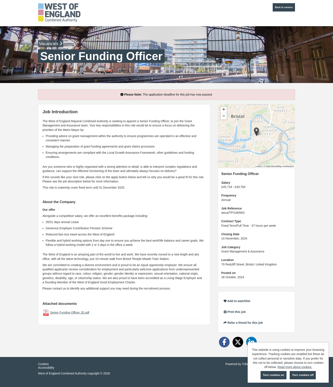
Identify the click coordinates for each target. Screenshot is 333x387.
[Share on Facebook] (224, 342)
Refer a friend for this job (243, 322)
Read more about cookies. (295, 367)
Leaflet (258, 166)
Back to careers (284, 7)
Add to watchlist (237, 301)
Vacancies (50, 43)
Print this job (235, 312)
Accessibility (46, 367)
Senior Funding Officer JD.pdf (69, 312)
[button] (256, 131)
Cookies (43, 364)
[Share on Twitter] (238, 342)
